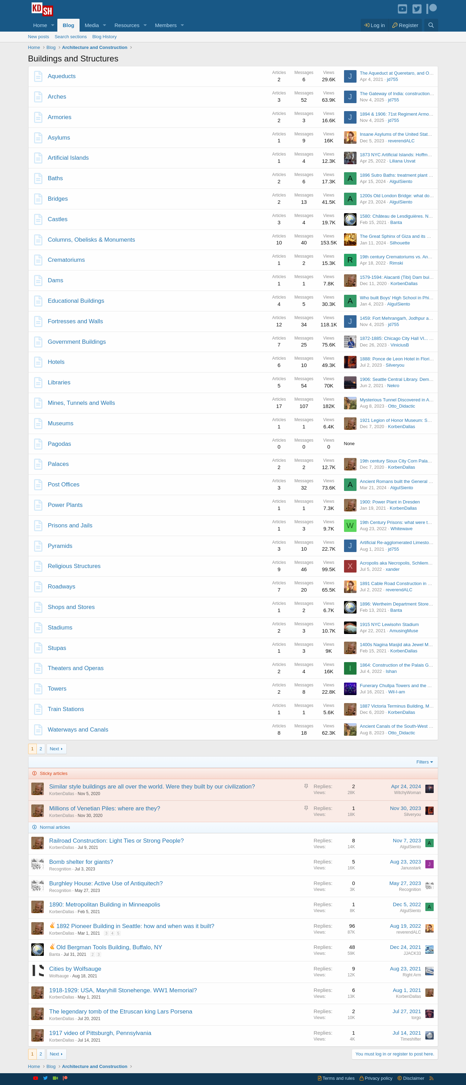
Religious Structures (74, 566)
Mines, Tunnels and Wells (81, 403)
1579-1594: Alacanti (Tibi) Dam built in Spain (404, 277)
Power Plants (65, 505)
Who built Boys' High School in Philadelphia (403, 297)
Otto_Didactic (401, 406)
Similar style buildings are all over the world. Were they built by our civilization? (152, 786)
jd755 (392, 79)
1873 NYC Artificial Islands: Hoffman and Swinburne (412, 154)
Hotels (56, 362)
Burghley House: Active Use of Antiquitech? (106, 883)
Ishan (391, 671)
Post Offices (64, 484)
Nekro (393, 385)
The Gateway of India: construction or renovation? (410, 93)
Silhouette (400, 242)
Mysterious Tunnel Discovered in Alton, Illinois (406, 399)
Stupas (57, 648)
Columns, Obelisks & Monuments (91, 239)
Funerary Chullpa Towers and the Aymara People (409, 685)
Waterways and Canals (78, 729)
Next (54, 748)
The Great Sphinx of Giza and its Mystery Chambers (412, 236)
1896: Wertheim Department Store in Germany (406, 604)
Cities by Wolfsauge (75, 969)
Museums (61, 423)
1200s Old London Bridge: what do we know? (405, 195)
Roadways (61, 586)
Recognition (60, 869)
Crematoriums (66, 260)
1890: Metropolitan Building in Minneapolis (104, 904)
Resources (126, 25)
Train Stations (66, 709)
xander (393, 569)
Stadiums (60, 627)
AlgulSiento (401, 181)
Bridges (58, 198)
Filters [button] (423, 762)
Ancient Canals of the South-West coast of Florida (410, 726)
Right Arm (412, 975)
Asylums (59, 137)
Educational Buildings (76, 301)
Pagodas (59, 444)
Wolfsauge (59, 976)
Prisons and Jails (70, 525)
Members (166, 25)
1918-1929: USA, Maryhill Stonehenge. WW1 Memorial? (123, 990)
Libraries (59, 382)
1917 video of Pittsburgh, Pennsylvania (100, 1033)
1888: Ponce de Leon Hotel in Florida (397, 358)
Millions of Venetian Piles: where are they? (104, 808)
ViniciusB (400, 345)
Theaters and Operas (76, 668)
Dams (55, 280)
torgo (416, 1017)
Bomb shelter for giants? (81, 862)
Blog (68, 25)
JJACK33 (412, 953)
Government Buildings (77, 342)
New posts (38, 36)
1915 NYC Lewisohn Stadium (389, 624)
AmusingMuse (404, 630)
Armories (60, 117)
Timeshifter (411, 1039)
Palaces (58, 464)
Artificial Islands (68, 158)
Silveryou (395, 365)
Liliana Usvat (402, 161)
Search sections (71, 36)
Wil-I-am (396, 691)
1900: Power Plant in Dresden (390, 501)
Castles (58, 219)
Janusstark (411, 868)
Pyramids (60, 546)
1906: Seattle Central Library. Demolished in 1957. (410, 379)
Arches (57, 96)
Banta (396, 222)
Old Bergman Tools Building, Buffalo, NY (109, 947)
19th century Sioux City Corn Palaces (397, 461)
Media (92, 25)
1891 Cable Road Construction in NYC (399, 583)
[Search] (431, 25)
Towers (57, 688)
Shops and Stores (71, 607)
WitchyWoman (407, 792)
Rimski (396, 263)
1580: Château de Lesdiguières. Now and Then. (408, 216)
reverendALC (401, 140)
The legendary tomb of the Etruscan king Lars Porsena (121, 1011)
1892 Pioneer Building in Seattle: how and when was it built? (135, 926)
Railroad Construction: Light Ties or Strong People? (116, 840)
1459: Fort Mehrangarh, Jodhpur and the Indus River (413, 318)
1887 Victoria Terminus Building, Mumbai (401, 706)
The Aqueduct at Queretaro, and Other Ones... (406, 73)
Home (40, 25)
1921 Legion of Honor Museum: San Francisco (406, 420)
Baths (55, 178)
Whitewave (402, 528)
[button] (52, 25)
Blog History (104, 36)
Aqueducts (62, 76)
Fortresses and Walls (75, 321)
